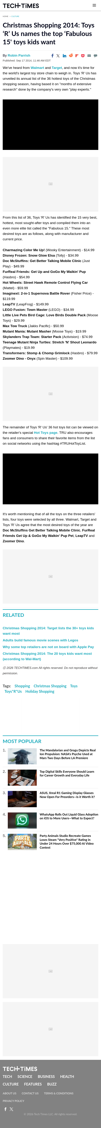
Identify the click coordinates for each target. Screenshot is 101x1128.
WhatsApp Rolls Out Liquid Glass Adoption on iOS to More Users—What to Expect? (69, 816)
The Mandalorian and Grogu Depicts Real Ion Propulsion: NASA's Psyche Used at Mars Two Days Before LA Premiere (68, 754)
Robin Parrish (19, 55)
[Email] (89, 55)
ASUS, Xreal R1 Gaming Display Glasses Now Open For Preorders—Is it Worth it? (67, 795)
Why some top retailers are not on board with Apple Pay (48, 647)
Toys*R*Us (13, 691)
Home (5, 16)
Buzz (51, 1084)
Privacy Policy (13, 1101)
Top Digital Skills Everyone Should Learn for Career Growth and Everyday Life (67, 773)
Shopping (22, 686)
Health (67, 1076)
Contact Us (30, 1093)
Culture (15, 16)
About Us (9, 1093)
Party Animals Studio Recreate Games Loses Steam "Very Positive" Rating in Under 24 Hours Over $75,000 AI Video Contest (67, 841)
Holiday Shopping (39, 691)
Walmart (37, 68)
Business (46, 1076)
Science (25, 1076)
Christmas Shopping (50, 686)
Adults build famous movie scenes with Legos (40, 640)
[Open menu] (94, 5)
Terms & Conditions (58, 1093)
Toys (73, 686)
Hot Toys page (46, 433)
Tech (7, 1076)
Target (57, 68)
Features (33, 1084)
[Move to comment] (95, 55)
